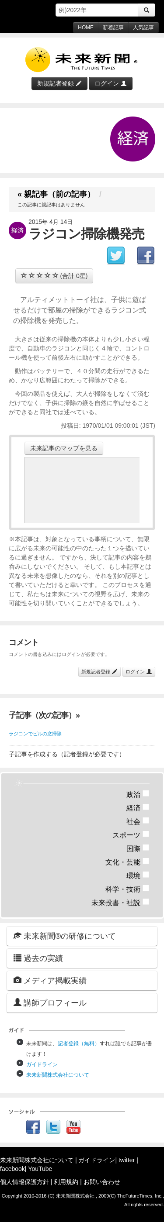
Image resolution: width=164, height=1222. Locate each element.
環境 (138, 875)
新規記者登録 (59, 83)
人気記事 (143, 27)
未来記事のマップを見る (64, 448)
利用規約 (66, 1181)
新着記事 (113, 27)
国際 (138, 848)
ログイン (110, 83)
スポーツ (131, 835)
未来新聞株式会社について (57, 1075)
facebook (12, 1168)
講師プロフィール (50, 1002)
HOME (86, 27)
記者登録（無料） (79, 1043)
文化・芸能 (127, 862)
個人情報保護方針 (24, 1181)
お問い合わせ (102, 1181)
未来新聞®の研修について (65, 936)
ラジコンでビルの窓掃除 (35, 733)
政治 (138, 794)
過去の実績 (38, 958)
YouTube (40, 1168)
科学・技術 (127, 889)
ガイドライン (42, 1064)
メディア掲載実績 (50, 980)
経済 (138, 808)
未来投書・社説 (120, 902)
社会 (138, 821)
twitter (127, 1160)
